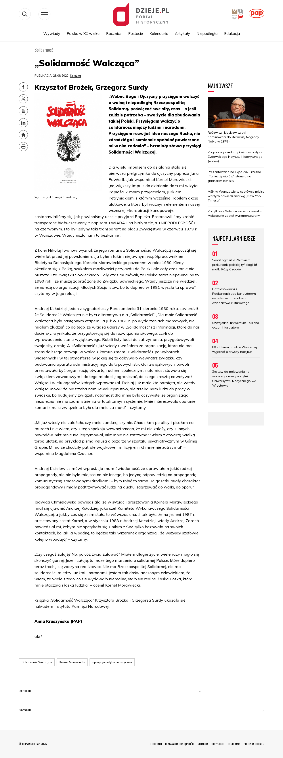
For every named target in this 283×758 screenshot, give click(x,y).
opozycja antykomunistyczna (112, 662)
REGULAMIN (234, 744)
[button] (200, 691)
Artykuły (182, 33)
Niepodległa (207, 33)
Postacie (135, 33)
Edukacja (232, 33)
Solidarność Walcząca (37, 662)
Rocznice (114, 33)
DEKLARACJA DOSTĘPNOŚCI (179, 744)
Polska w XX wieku (83, 33)
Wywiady (51, 33)
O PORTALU (156, 744)
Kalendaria (158, 33)
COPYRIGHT (218, 744)
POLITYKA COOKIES (254, 744)
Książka (75, 75)
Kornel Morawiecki (72, 662)
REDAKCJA (203, 744)
